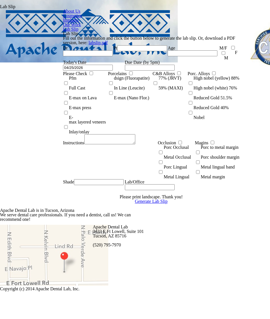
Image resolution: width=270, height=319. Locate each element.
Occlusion (111, 138)
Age (127, 57)
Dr (2, 57)
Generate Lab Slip (88, 217)
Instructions (10, 138)
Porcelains (55, 95)
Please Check (12, 95)
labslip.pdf (35, 48)
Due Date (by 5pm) (79, 76)
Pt (55, 57)
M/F (149, 57)
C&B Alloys (102, 95)
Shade (6, 176)
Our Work (71, 22)
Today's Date (12, 76)
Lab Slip (7, 26)
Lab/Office (71, 176)
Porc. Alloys (139, 95)
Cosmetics (72, 14)
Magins (145, 138)
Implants (70, 18)
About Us (71, 10)
